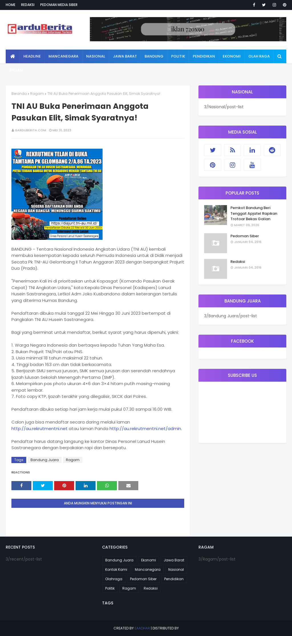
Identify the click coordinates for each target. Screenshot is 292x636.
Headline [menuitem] (32, 56)
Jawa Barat (174, 560)
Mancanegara (148, 569)
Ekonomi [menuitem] (232, 56)
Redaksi (28, 4)
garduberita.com (30, 130)
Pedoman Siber (244, 236)
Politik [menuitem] (178, 56)
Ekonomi (148, 560)
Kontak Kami (116, 569)
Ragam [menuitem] (16, 70)
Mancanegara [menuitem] (63, 56)
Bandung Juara (45, 459)
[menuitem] (13, 56)
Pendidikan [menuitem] (204, 56)
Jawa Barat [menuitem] (125, 56)
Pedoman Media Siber (59, 4)
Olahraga (113, 578)
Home (10, 4)
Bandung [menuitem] (154, 56)
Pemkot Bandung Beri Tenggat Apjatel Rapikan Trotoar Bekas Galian (253, 213)
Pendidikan (174, 578)
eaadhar (142, 628)
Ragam (37, 93)
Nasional (176, 569)
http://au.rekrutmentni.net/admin (145, 429)
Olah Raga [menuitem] (259, 56)
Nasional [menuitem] (95, 56)
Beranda (19, 93)
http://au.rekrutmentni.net (39, 429)
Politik (110, 588)
